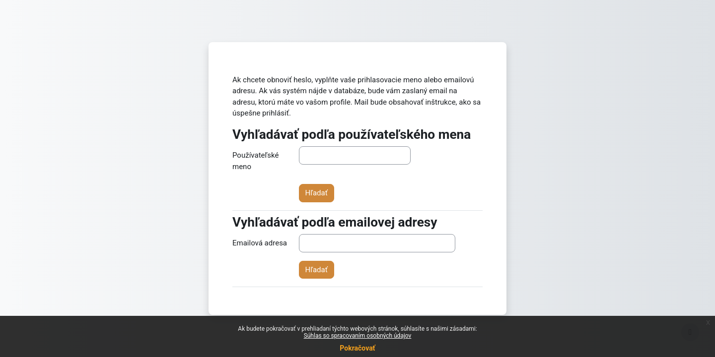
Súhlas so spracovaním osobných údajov (358, 335)
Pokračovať (357, 348)
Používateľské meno (255, 161)
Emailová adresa (259, 242)
